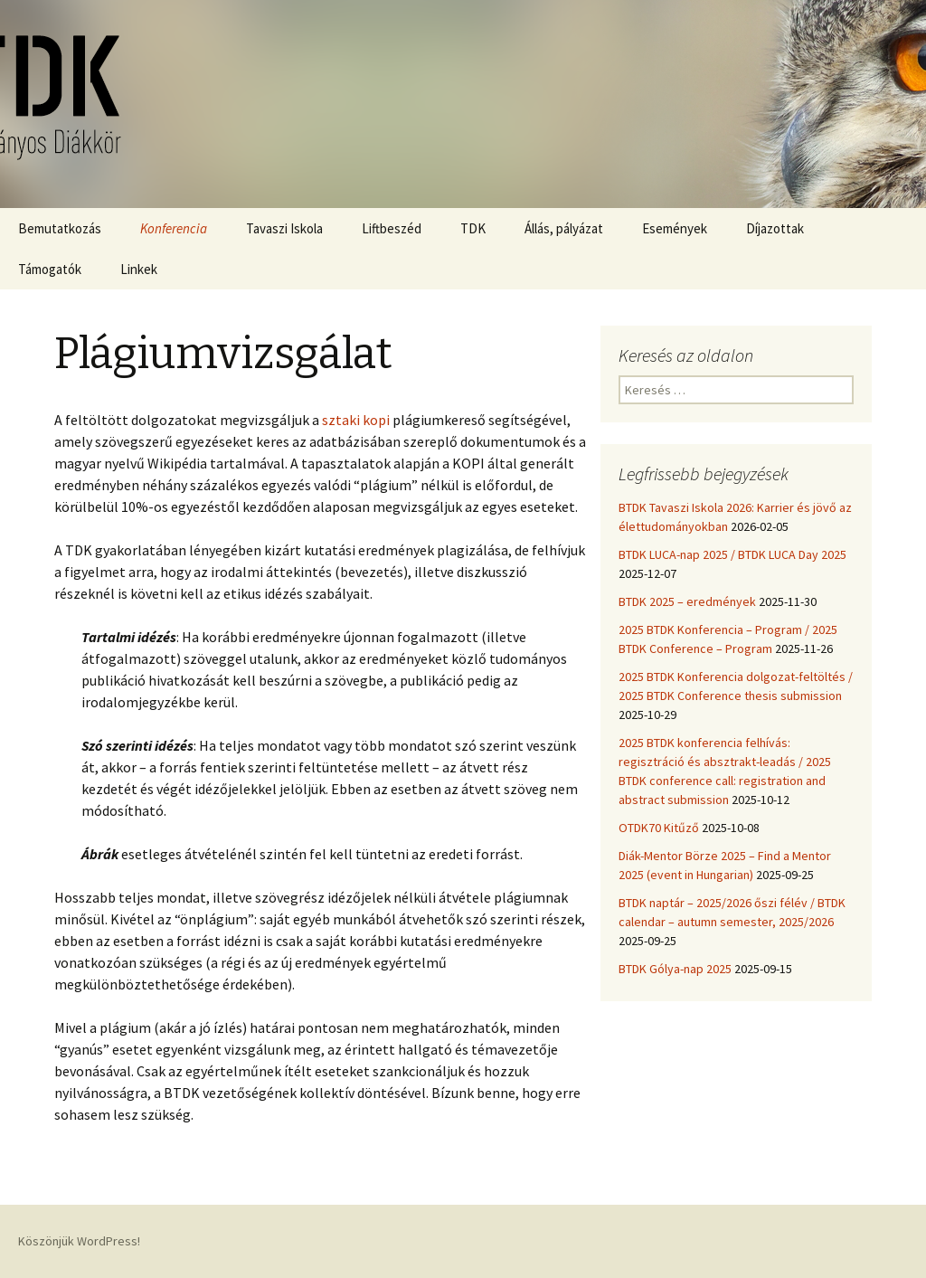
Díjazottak (775, 228)
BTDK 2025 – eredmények (687, 601)
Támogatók (49, 269)
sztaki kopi (356, 420)
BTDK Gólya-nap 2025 (675, 969)
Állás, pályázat (563, 228)
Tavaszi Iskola (284, 228)
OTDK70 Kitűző (659, 827)
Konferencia (173, 228)
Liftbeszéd (391, 228)
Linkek (138, 269)
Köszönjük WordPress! (79, 1241)
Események (674, 228)
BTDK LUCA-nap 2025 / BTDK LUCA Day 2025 (732, 554)
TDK (473, 228)
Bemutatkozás (59, 228)
